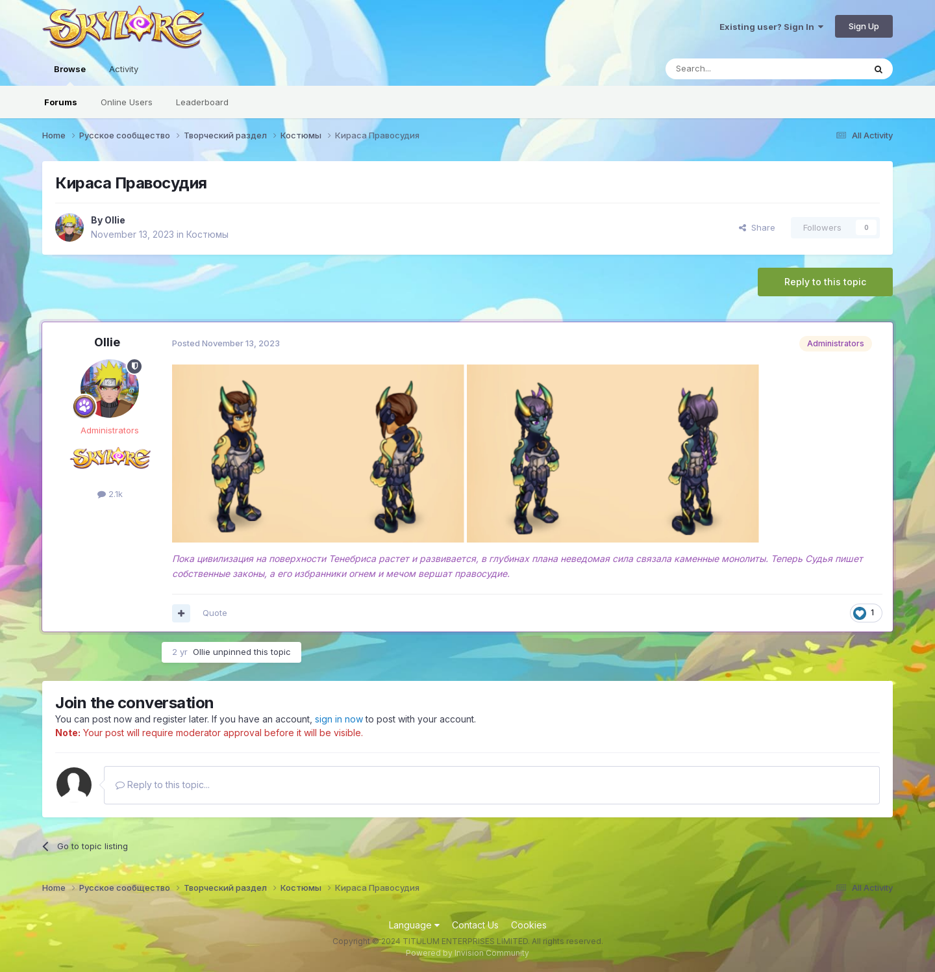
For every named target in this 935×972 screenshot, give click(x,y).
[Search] (732, 68)
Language (414, 924)
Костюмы (207, 234)
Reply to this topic (825, 281)
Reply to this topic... (163, 784)
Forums (60, 102)
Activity (123, 69)
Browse (70, 75)
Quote (215, 613)
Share (757, 227)
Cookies (529, 924)
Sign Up (864, 26)
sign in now (339, 718)
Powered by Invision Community (467, 953)
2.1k (110, 494)
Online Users (127, 102)
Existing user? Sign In (771, 26)
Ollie (115, 219)
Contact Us (475, 924)
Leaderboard (202, 102)
